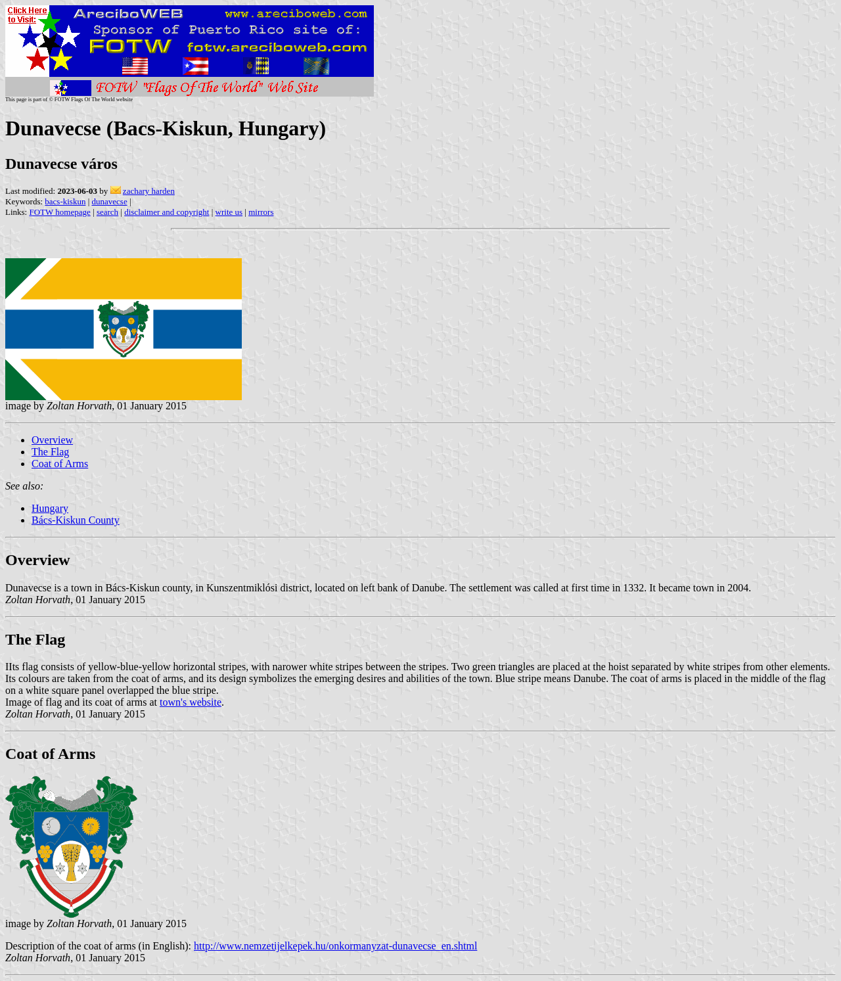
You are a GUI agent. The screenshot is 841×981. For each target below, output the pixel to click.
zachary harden (149, 191)
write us (229, 212)
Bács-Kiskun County (76, 520)
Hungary (50, 508)
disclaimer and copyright (166, 212)
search (107, 212)
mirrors (260, 212)
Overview (52, 439)
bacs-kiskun (65, 201)
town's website (190, 702)
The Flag (50, 451)
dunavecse (109, 201)
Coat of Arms (60, 463)
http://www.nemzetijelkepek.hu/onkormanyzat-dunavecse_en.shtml (335, 945)
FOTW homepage (59, 212)
